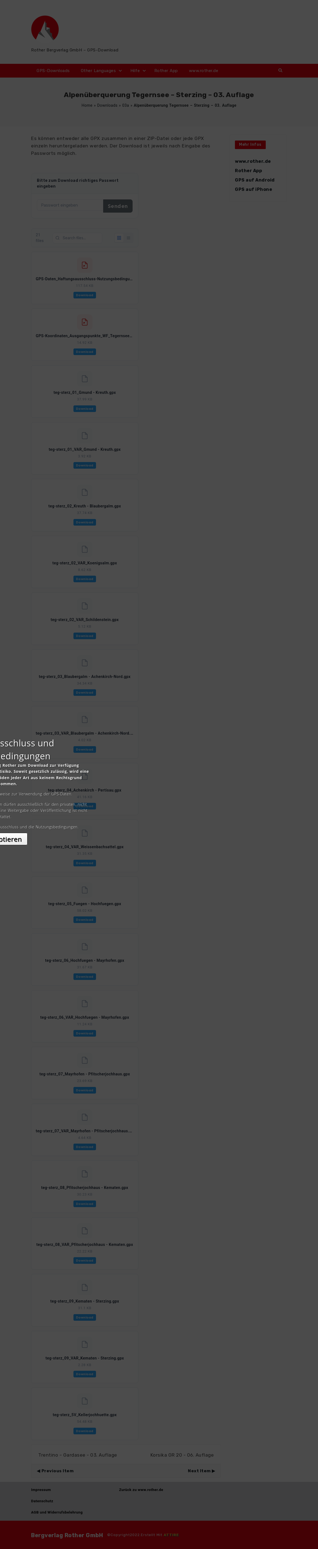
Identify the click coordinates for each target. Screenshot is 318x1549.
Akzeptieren (159, 823)
